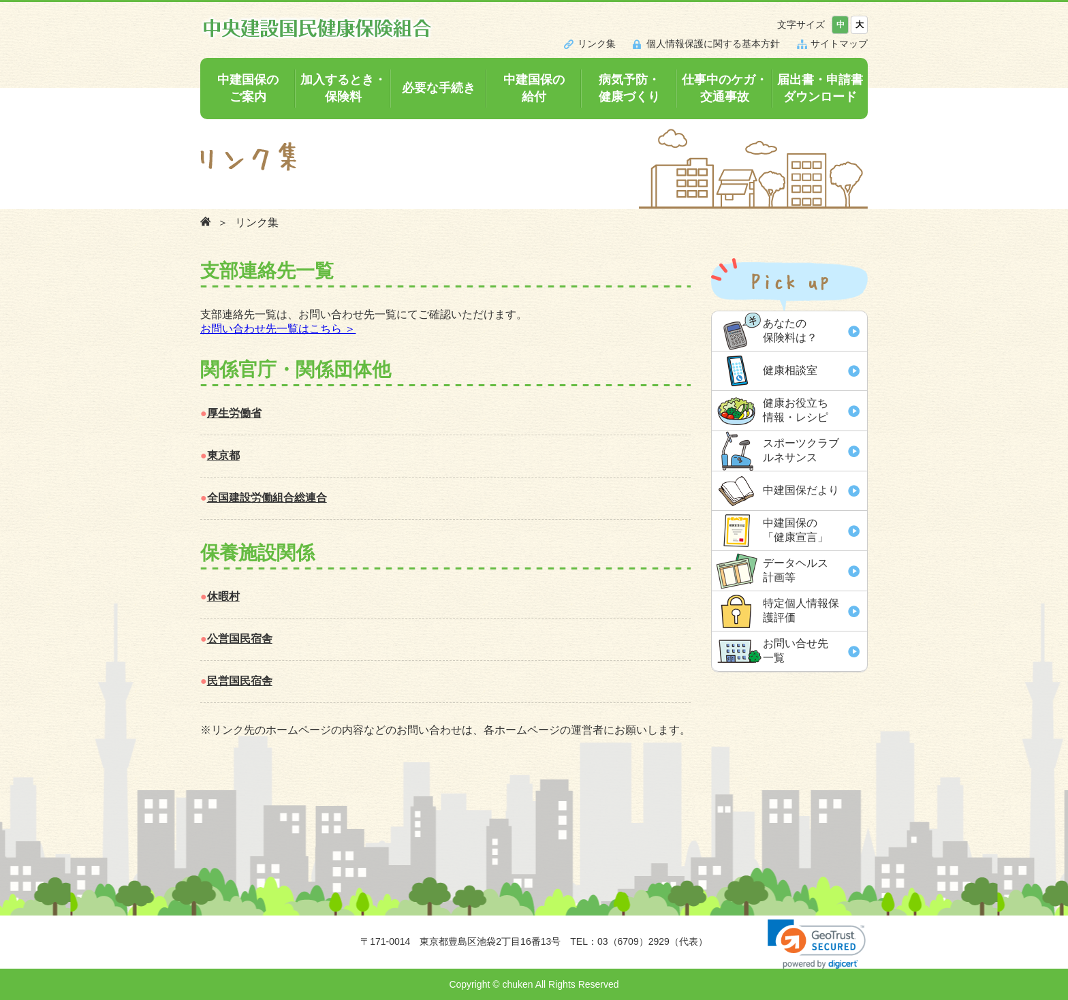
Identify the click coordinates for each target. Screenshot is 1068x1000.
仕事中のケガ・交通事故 (725, 88)
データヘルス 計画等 (795, 570)
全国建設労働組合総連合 (267, 497)
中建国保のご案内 (248, 88)
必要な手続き (438, 88)
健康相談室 (790, 370)
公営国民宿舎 (239, 638)
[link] (817, 943)
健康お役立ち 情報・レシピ (795, 410)
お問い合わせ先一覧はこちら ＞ (278, 328)
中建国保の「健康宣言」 (795, 530)
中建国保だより (801, 490)
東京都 (223, 455)
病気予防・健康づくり (629, 88)
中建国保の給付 (534, 88)
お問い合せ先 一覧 (795, 650)
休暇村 (223, 596)
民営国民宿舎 (239, 681)
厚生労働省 (234, 413)
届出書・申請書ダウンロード (820, 88)
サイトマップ (839, 43)
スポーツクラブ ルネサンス (801, 450)
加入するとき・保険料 (343, 88)
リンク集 (597, 43)
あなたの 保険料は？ (790, 330)
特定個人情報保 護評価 (801, 610)
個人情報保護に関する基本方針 (713, 43)
